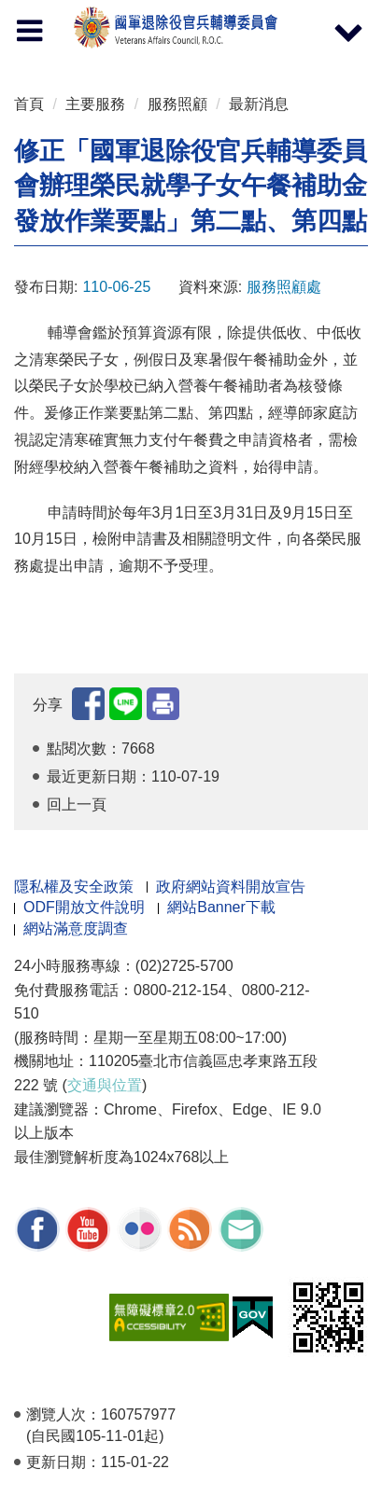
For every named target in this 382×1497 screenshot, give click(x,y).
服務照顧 (177, 104)
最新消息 (259, 104)
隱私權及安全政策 (74, 886)
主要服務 (95, 104)
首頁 (29, 104)
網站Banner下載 (221, 907)
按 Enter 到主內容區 (84, 13)
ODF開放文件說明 (84, 907)
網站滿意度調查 (75, 928)
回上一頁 (76, 804)
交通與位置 (104, 1085)
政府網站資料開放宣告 (230, 886)
